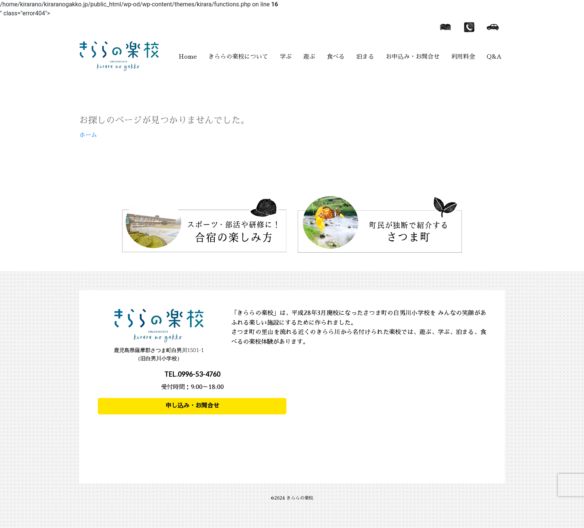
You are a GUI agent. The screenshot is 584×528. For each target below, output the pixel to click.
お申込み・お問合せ (412, 57)
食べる (336, 57)
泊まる (365, 57)
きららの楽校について (238, 57)
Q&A (494, 57)
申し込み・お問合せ (192, 406)
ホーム (88, 135)
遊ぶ (309, 57)
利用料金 (463, 57)
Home (187, 57)
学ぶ (286, 57)
